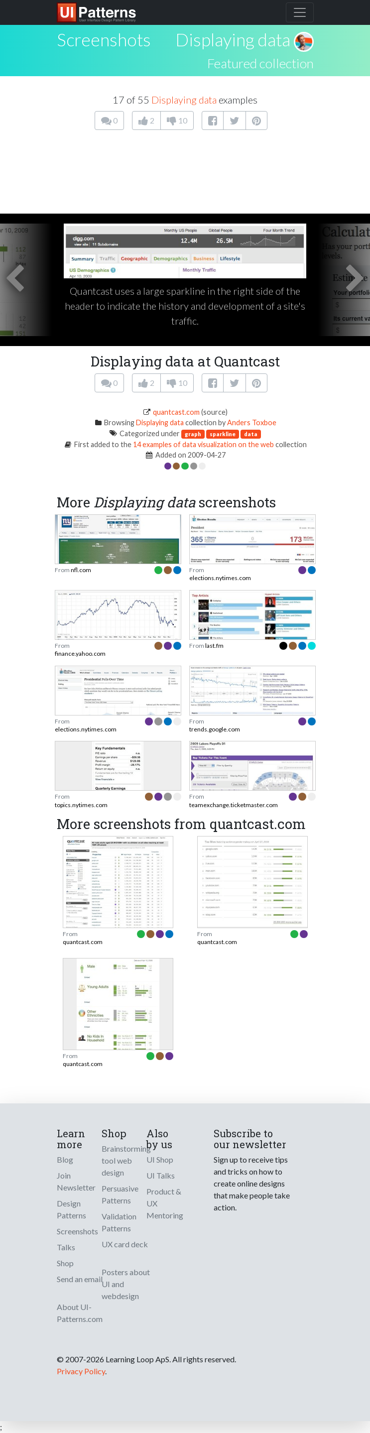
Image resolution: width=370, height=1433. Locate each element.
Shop (65, 1263)
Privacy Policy (81, 1371)
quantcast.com (176, 412)
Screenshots (77, 1231)
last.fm (214, 645)
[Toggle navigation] (300, 12)
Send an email (80, 1279)
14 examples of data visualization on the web (203, 444)
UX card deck (125, 1244)
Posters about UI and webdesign (126, 1284)
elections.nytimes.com (220, 578)
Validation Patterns (119, 1222)
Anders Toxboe (251, 422)
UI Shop (159, 1159)
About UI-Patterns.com (80, 1312)
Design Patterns (71, 1209)
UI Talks (160, 1175)
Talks (66, 1247)
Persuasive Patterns (120, 1194)
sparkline (223, 434)
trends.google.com (214, 729)
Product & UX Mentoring (164, 1203)
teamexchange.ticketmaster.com (233, 805)
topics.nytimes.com (81, 805)
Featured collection (260, 63)
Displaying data (232, 39)
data (250, 434)
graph (193, 434)
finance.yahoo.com (80, 653)
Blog (65, 1159)
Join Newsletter (76, 1181)
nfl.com (81, 570)
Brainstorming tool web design (126, 1160)
